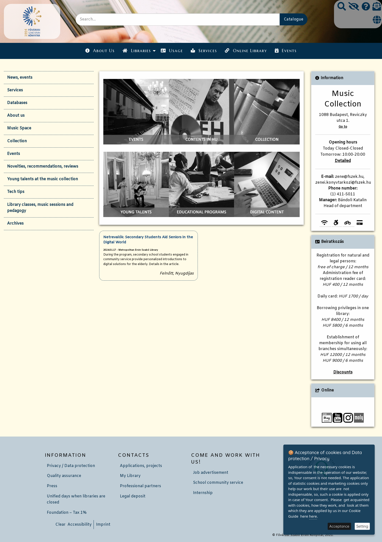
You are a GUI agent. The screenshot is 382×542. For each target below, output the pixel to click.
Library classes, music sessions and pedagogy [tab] (40, 208)
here (313, 516)
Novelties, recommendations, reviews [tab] (42, 166)
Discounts (343, 372)
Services (204, 50)
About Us (100, 50)
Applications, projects (141, 465)
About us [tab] (16, 115)
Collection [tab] (17, 141)
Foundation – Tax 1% (66, 512)
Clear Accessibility (73, 524)
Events (286, 50)
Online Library (246, 50)
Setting (362, 526)
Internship (203, 492)
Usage (172, 50)
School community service (218, 482)
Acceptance (339, 526)
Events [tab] (13, 153)
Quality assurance (64, 475)
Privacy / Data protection (71, 465)
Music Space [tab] (19, 128)
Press (52, 486)
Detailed (343, 160)
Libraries (137, 50)
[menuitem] (100, 50)
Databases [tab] (17, 102)
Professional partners (140, 486)
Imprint (103, 524)
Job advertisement (210, 472)
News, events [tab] (19, 77)
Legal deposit (132, 496)
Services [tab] (15, 90)
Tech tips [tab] (15, 191)
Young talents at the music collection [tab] (42, 179)
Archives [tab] (15, 223)
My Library (130, 475)
